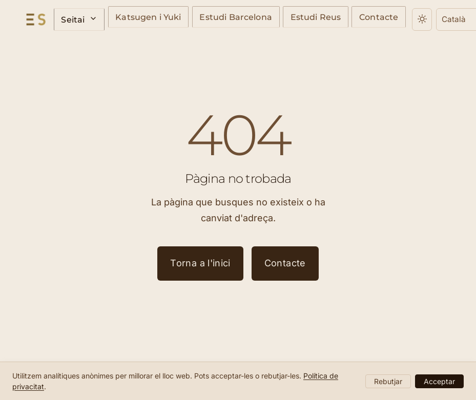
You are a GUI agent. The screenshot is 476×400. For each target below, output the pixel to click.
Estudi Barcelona (222, 18)
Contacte (354, 18)
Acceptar (439, 381)
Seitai (77, 19)
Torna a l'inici (200, 263)
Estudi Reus (296, 18)
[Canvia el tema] (395, 19)
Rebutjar (388, 381)
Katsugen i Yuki (141, 18)
